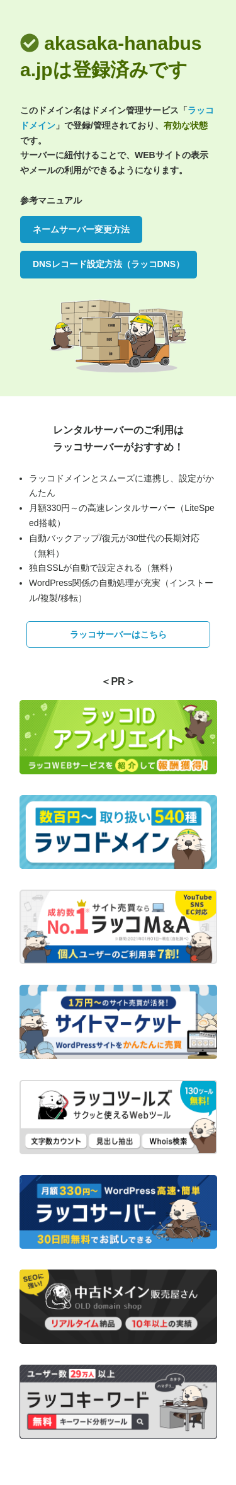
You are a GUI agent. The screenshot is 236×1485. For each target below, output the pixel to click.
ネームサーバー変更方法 (81, 229)
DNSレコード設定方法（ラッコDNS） (108, 264)
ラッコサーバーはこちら (118, 634)
